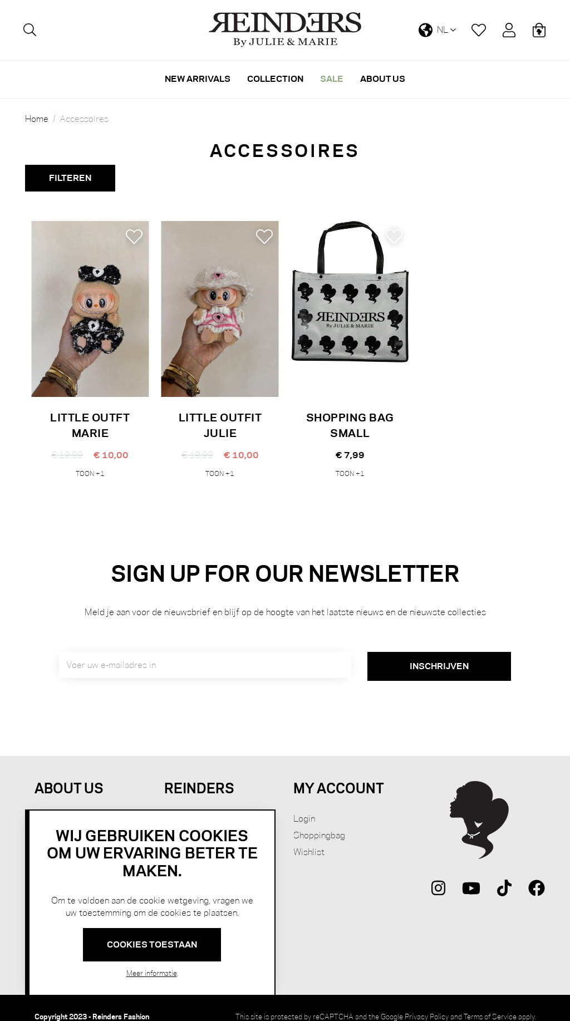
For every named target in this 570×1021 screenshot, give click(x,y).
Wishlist (309, 834)
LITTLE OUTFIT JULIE (220, 425)
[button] (134, 236)
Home (36, 119)
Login (304, 801)
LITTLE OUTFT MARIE (90, 425)
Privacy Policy (427, 999)
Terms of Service (490, 999)
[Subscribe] (439, 649)
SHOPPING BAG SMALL (350, 425)
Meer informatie (151, 973)
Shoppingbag (319, 818)
